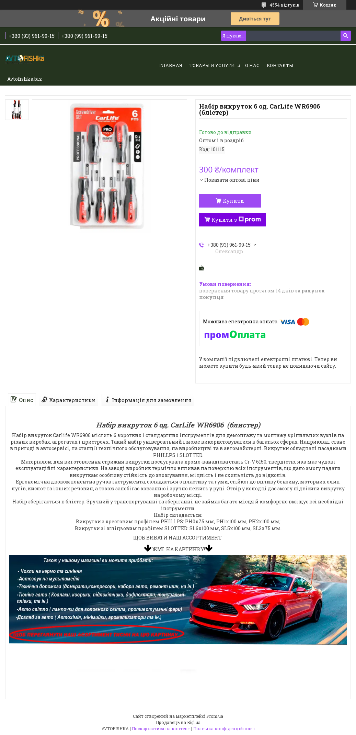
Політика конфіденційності (224, 728)
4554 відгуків (284, 5)
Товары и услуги (212, 65)
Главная (170, 65)
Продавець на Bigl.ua (178, 722)
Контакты (280, 65)
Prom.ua (214, 716)
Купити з (236, 219)
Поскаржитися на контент (161, 728)
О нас (252, 65)
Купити (233, 200)
